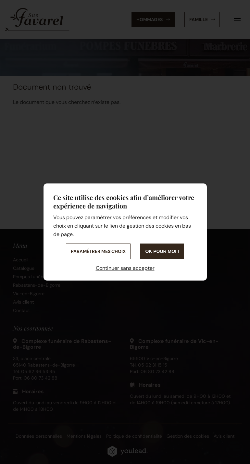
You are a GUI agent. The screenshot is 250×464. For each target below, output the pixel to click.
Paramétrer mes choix (98, 251)
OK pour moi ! (162, 251)
